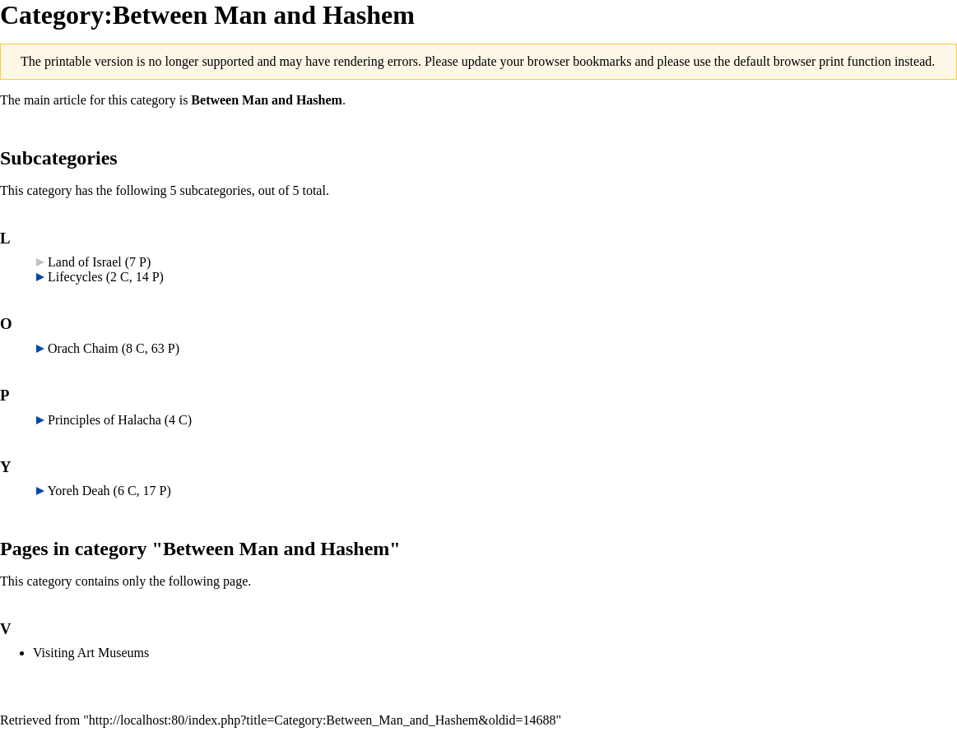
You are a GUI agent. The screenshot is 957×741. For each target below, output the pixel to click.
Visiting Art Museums (91, 653)
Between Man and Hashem (266, 100)
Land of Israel (85, 262)
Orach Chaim (83, 348)
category (153, 100)
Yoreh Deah (78, 491)
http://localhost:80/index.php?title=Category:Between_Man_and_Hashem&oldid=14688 (322, 720)
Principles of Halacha (104, 420)
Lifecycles (75, 277)
